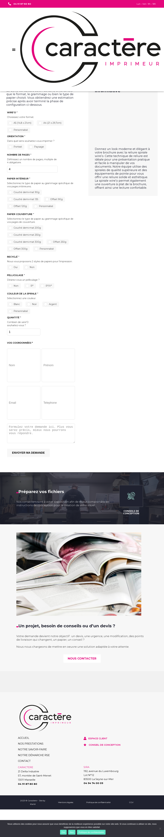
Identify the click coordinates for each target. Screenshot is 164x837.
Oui (63, 832)
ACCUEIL (23, 818)
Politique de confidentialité (91, 832)
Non (72, 832)
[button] (13, 49)
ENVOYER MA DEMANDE (28, 533)
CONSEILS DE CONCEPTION (131, 593)
